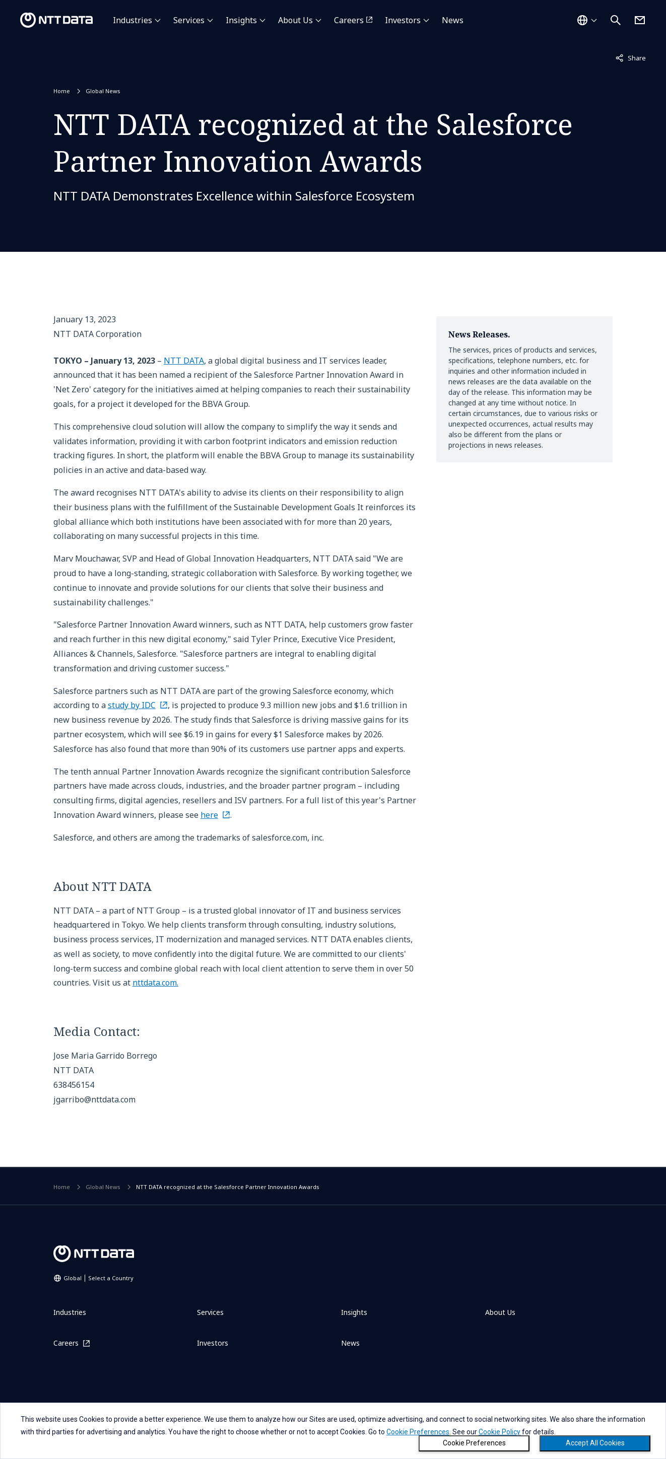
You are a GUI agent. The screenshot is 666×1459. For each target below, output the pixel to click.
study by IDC (132, 705)
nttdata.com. (155, 982)
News (452, 20)
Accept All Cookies (595, 1443)
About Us (295, 20)
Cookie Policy (499, 1432)
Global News (103, 91)
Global (98, 1278)
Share (631, 57)
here (209, 814)
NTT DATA (184, 360)
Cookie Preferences (474, 1443)
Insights (241, 20)
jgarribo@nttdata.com (94, 1099)
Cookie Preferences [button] (417, 1432)
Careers (349, 20)
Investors (403, 20)
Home (61, 91)
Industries (132, 20)
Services (189, 20)
